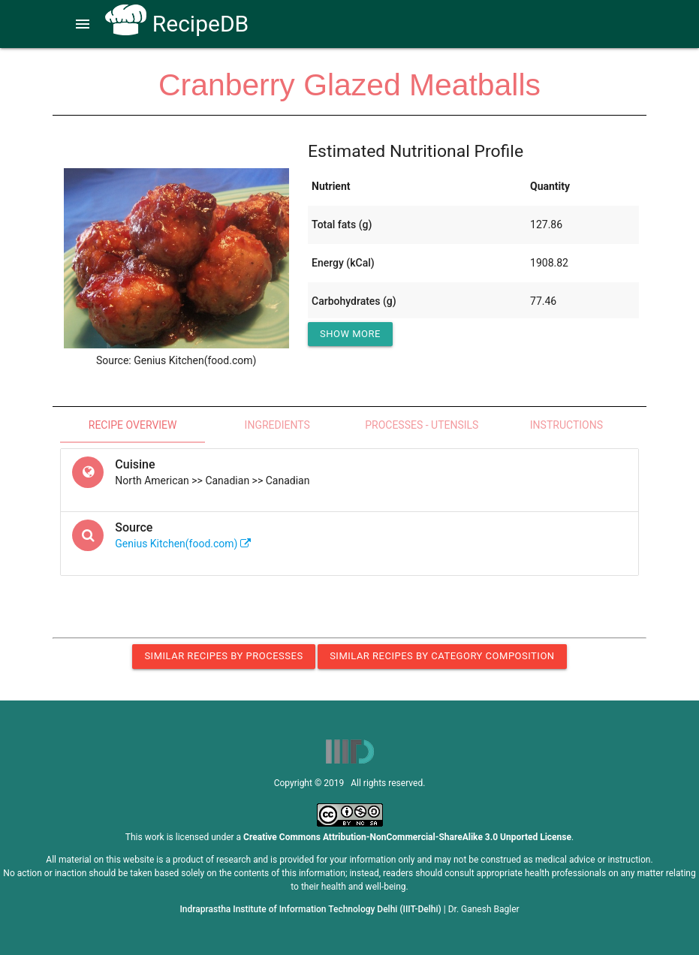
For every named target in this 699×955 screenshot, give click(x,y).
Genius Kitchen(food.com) (183, 544)
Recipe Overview (133, 425)
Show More (350, 333)
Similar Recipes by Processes (223, 655)
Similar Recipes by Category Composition (442, 655)
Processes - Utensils (421, 425)
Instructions (566, 425)
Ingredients (277, 425)
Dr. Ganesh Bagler (484, 909)
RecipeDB (177, 24)
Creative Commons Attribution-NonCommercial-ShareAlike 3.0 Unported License (407, 837)
